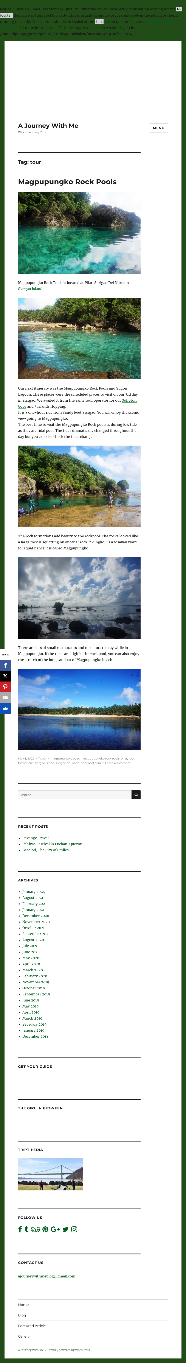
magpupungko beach (66, 758)
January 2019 (33, 1030)
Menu (159, 128)
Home (23, 1305)
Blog (22, 1315)
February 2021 (34, 903)
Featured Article (32, 1326)
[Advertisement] (93, 72)
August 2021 (32, 897)
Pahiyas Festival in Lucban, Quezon (52, 844)
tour (98, 763)
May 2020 (30, 958)
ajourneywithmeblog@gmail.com (46, 1276)
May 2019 (30, 1006)
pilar (124, 758)
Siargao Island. (30, 289)
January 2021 (33, 910)
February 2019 (34, 1024)
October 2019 (33, 988)
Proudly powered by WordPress (69, 1350)
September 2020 (36, 934)
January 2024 (33, 891)
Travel (42, 758)
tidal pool (87, 763)
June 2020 (31, 952)
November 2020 (36, 922)
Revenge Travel (35, 838)
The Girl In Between (40, 1108)
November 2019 (35, 982)
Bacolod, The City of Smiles (45, 850)
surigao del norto (67, 763)
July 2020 (30, 946)
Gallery (24, 1336)
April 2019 (31, 1012)
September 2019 (36, 994)
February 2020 (34, 976)
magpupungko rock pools (101, 758)
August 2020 (33, 940)
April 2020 (31, 964)
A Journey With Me (48, 125)
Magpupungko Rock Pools (67, 181)
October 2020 (33, 928)
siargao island (44, 763)
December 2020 (35, 916)
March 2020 (32, 970)
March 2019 (32, 1018)
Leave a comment (117, 763)
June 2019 (30, 1000)
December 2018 (35, 1036)
